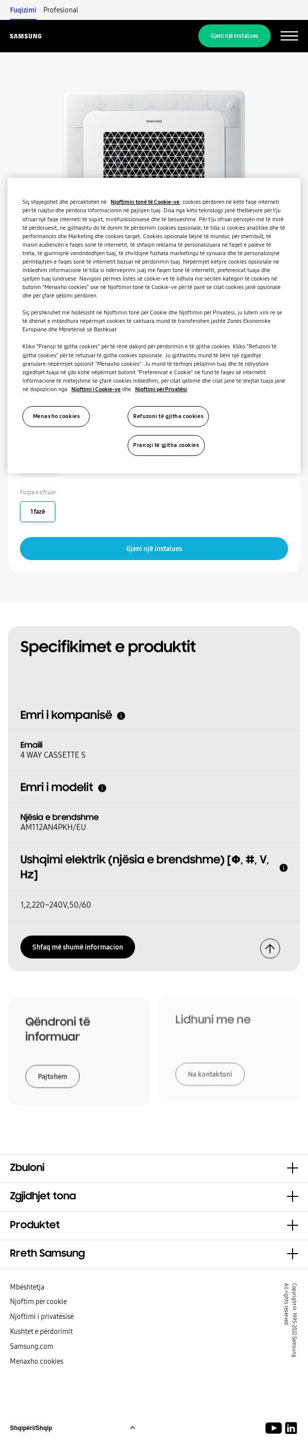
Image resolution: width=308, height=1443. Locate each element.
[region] (153, 325)
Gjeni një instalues (234, 36)
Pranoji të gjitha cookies (166, 444)
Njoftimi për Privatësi (161, 389)
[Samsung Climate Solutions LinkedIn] (291, 1428)
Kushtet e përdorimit (41, 1331)
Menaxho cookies (36, 1361)
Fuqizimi (23, 9)
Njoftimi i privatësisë (42, 1316)
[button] (154, 1168)
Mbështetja (27, 1287)
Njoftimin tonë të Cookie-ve (145, 201)
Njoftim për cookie (38, 1301)
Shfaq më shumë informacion (77, 944)
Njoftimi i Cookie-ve (96, 389)
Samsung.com (31, 1346)
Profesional (60, 9)
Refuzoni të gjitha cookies (168, 416)
